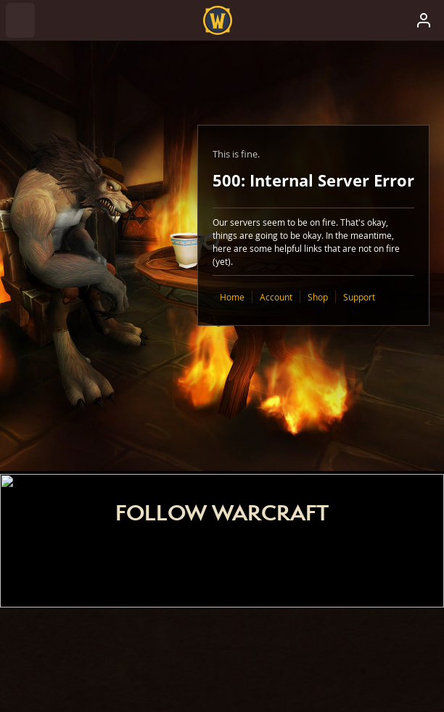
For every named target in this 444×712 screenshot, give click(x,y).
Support (359, 297)
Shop (318, 297)
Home (232, 297)
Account (276, 297)
